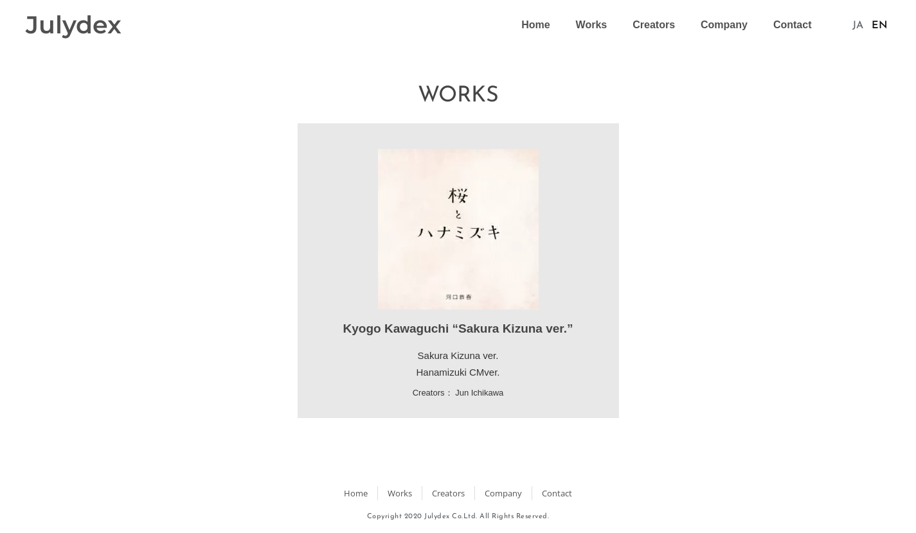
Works (591, 24)
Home (535, 24)
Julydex (73, 25)
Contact (792, 24)
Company (724, 24)
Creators (654, 24)
